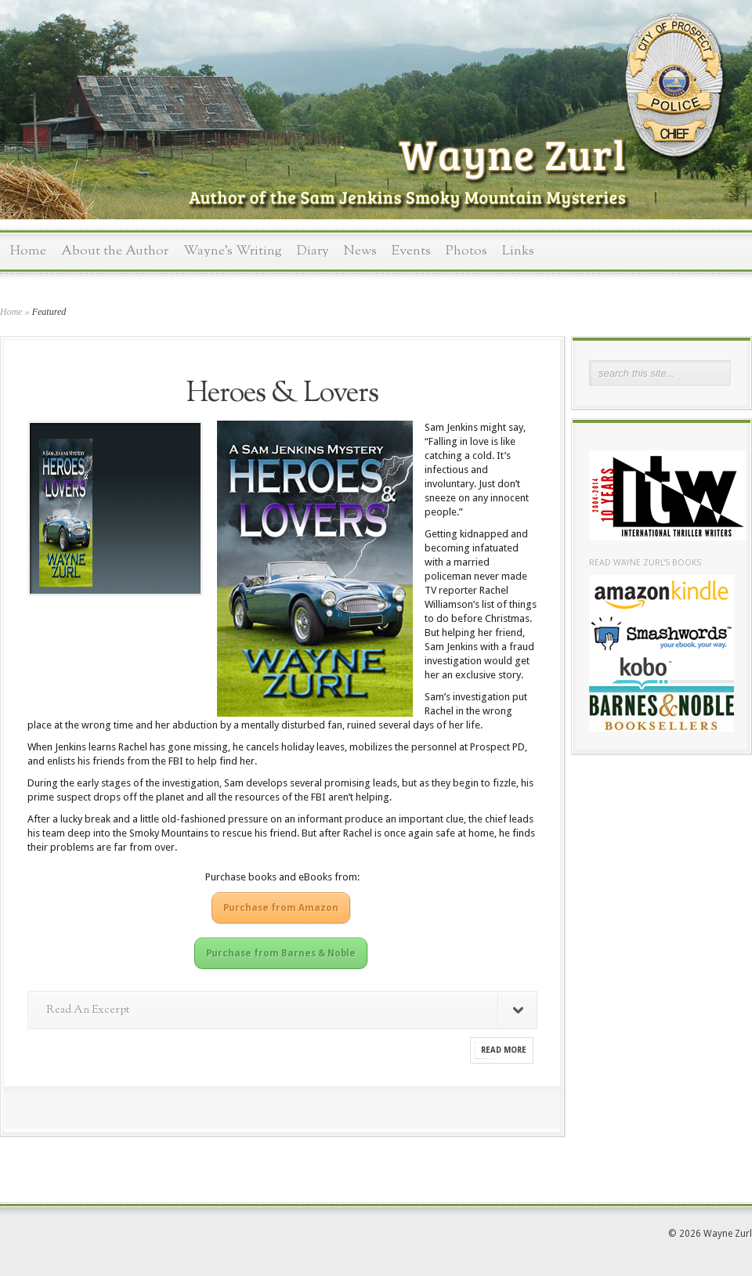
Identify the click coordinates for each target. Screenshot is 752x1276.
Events (411, 251)
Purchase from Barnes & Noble (281, 953)
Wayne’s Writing (232, 251)
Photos (466, 251)
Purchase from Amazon (280, 907)
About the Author (114, 251)
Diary (313, 251)
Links (518, 251)
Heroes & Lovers (282, 394)
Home (28, 251)
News (360, 251)
